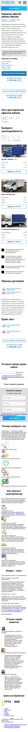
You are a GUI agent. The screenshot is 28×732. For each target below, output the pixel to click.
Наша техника (4, 63)
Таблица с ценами (5, 67)
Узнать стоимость (14, 8)
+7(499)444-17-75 (20, 513)
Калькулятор (7, 710)
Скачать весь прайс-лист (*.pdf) (13, 331)
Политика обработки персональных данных (15, 724)
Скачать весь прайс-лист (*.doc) (13, 325)
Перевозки (4, 19)
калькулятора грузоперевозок (14, 611)
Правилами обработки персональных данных (12, 377)
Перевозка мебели (15, 19)
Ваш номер (18, 374)
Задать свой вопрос (6, 614)
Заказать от (14, 171)
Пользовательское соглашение (12, 727)
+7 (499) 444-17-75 (14, 80)
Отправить (4, 379)
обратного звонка (15, 610)
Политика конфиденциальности (12, 726)
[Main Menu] (25, 2)
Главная (6, 708)
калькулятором (5, 516)
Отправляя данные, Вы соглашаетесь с (12, 376)
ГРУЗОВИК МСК (8, 3)
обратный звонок (10, 515)
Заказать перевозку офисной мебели (14, 73)
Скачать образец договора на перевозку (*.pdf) (13, 292)
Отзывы (6, 713)
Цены (5, 711)
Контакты (6, 714)
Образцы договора (6, 69)
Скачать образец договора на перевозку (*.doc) (13, 289)
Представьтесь (19, 372)
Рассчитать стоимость (7, 65)
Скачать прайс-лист (6, 61)
